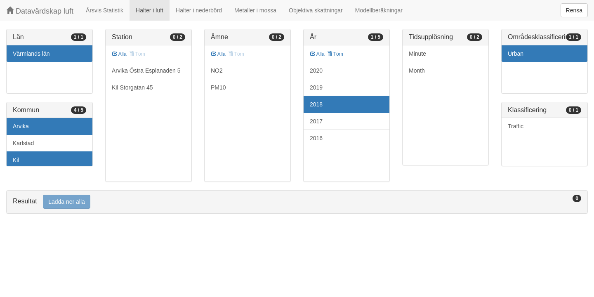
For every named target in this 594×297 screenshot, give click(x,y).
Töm (335, 54)
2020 (316, 70)
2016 (316, 138)
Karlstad (23, 143)
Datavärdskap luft (39, 11)
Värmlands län (31, 53)
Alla (119, 54)
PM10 (218, 87)
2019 (316, 87)
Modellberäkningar (379, 10)
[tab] (297, 202)
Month (417, 70)
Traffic (515, 126)
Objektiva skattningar (316, 10)
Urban (515, 53)
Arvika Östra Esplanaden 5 (146, 70)
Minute (417, 53)
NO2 (217, 70)
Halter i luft (149, 10)
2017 (316, 121)
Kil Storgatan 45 (132, 87)
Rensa (574, 10)
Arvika (21, 126)
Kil (16, 160)
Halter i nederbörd (199, 10)
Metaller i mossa (255, 10)
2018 (316, 104)
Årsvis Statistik (104, 10)
